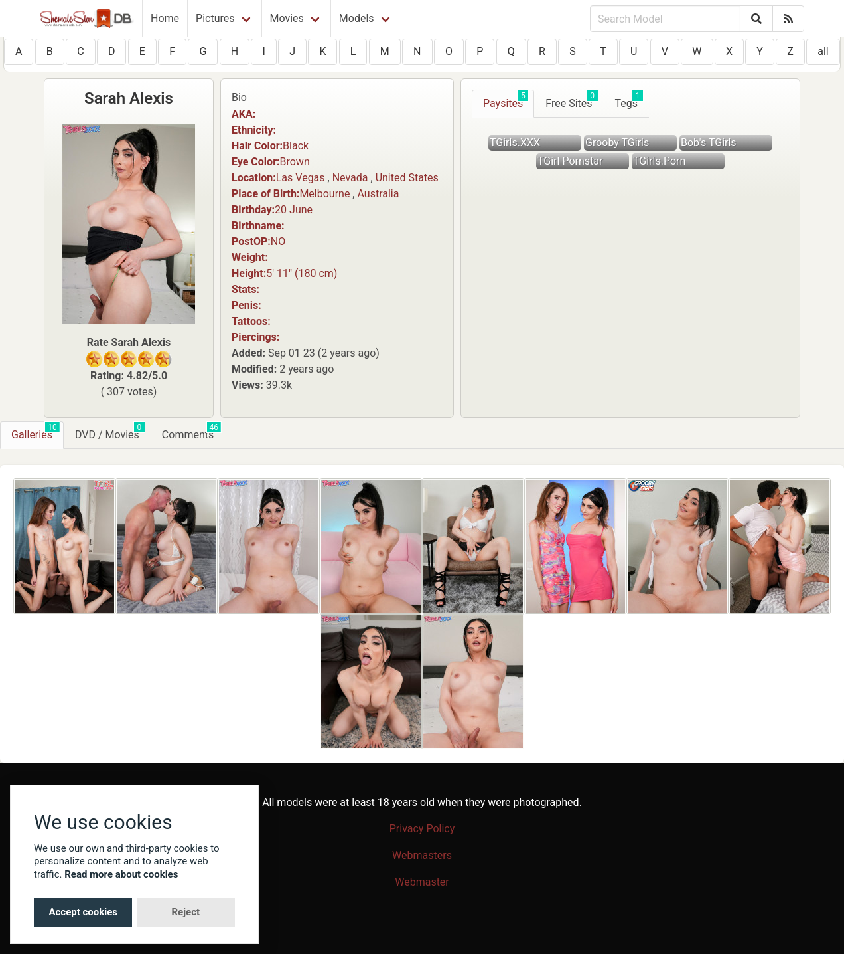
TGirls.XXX (515, 142)
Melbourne (324, 193)
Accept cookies (82, 912)
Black (296, 146)
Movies (287, 18)
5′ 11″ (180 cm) (301, 273)
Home (165, 18)
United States (407, 177)
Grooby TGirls (617, 142)
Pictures (215, 18)
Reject (185, 912)
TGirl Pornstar (569, 161)
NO (278, 241)
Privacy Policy (422, 828)
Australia (378, 193)
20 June (294, 209)
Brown (295, 161)
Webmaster (422, 882)
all (822, 51)
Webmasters (422, 855)
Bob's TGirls (709, 142)
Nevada (350, 177)
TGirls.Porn (659, 161)
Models (356, 18)
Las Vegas (300, 177)
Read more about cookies (121, 874)
